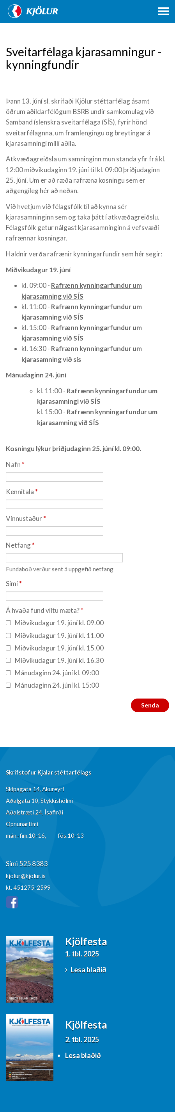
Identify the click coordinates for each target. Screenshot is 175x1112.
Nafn (13, 464)
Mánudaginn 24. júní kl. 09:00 (52, 673)
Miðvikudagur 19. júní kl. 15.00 (55, 648)
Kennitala (20, 492)
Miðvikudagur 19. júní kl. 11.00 (55, 635)
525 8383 (33, 863)
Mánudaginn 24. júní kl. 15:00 (52, 685)
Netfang (18, 545)
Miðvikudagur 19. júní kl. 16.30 (55, 660)
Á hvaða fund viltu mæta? (43, 610)
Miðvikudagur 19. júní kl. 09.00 (55, 623)
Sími (12, 583)
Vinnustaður (24, 518)
